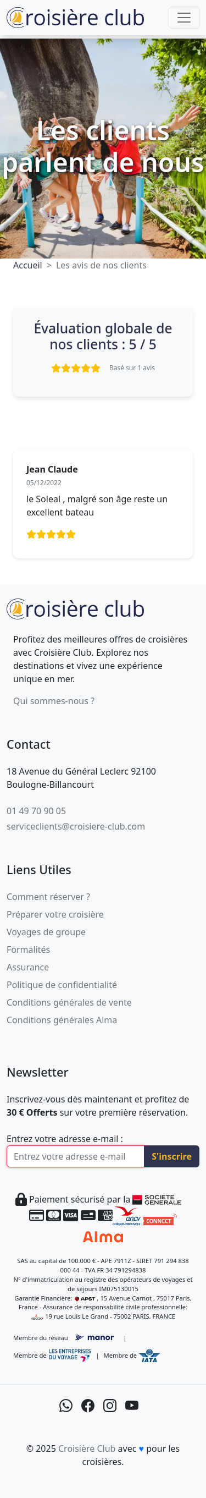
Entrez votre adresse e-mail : (65, 1139)
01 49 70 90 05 (36, 811)
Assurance (28, 967)
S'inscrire (172, 1156)
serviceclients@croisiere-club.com (76, 826)
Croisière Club (86, 1448)
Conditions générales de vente (69, 1002)
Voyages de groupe (46, 932)
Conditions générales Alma (62, 1020)
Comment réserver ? (48, 897)
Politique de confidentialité (62, 985)
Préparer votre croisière (55, 914)
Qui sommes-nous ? (53, 701)
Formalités (28, 949)
